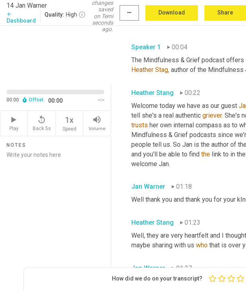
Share (225, 12)
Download (171, 12)
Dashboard (21, 17)
